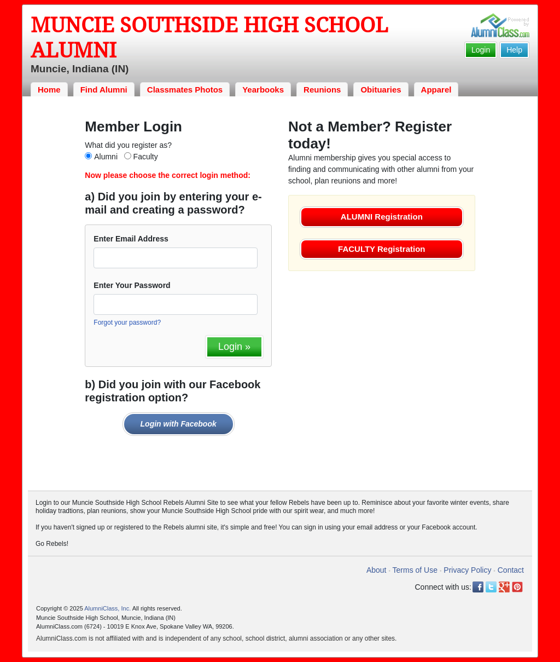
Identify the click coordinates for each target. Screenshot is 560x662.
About (376, 570)
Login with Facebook (179, 423)
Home (49, 89)
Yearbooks (263, 89)
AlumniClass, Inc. (107, 608)
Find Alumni (103, 89)
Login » (234, 346)
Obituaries (380, 89)
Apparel (436, 89)
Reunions (322, 89)
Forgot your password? (127, 322)
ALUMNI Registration (382, 216)
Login (480, 49)
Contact (511, 570)
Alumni (106, 156)
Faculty (145, 156)
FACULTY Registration (381, 249)
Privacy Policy (467, 570)
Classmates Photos (185, 89)
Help (514, 49)
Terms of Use (415, 570)
